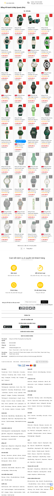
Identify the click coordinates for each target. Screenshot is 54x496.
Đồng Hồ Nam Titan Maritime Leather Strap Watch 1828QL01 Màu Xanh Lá (20, 96)
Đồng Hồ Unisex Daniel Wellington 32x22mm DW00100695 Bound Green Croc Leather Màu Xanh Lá (33, 51)
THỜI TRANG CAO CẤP (7, 384)
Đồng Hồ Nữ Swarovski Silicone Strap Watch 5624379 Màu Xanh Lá (46, 28)
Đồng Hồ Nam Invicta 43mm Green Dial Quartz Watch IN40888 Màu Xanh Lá (20, 167)
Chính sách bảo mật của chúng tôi (44, 304)
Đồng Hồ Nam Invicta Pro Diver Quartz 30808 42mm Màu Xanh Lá (46, 119)
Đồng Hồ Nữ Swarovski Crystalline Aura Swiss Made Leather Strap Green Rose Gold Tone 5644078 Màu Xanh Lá (6, 51)
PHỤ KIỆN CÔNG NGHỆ (7, 474)
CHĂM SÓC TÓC (31, 378)
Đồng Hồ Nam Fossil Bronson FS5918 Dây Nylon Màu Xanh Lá (6, 235)
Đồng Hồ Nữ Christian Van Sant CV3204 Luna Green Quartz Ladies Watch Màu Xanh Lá (20, 73)
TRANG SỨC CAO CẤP (33, 466)
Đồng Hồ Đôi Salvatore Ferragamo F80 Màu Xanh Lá (33, 28)
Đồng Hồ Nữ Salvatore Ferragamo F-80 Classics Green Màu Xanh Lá (20, 28)
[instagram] (23, 308)
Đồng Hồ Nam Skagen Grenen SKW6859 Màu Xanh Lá (20, 145)
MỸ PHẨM (30, 395)
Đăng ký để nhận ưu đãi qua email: (11, 302)
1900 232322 (39, 3)
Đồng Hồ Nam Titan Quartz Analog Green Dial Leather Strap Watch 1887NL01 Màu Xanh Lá (6, 212)
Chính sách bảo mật (25, 361)
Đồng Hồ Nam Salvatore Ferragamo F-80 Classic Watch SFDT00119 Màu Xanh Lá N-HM (20, 119)
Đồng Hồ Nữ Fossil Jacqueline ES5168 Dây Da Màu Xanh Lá (46, 190)
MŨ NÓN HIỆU (5, 452)
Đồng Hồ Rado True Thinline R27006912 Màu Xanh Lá (46, 141)
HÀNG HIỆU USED (32, 391)
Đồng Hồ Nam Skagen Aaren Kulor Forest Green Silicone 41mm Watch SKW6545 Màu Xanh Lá (33, 167)
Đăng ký (44, 302)
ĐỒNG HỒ (4, 443)
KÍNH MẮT (30, 369)
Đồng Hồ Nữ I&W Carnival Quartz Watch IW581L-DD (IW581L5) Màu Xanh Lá (6, 119)
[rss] (33, 308)
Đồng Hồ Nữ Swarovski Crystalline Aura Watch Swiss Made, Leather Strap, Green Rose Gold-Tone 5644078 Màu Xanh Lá (20, 51)
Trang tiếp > (29, 248)
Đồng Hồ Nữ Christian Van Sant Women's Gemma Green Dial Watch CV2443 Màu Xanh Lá (7, 73)
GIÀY (29, 440)
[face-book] (20, 308)
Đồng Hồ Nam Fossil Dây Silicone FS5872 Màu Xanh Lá (46, 167)
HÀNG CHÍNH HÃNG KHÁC (34, 478)
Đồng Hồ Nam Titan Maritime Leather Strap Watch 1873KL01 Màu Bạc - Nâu (46, 73)
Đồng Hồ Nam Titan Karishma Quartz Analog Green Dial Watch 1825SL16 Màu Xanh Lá (33, 190)
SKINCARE (4, 413)
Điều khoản (16, 361)
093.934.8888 (38, 2)
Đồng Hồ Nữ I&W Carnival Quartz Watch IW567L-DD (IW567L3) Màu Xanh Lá (20, 190)
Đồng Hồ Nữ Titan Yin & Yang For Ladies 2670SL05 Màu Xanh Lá (46, 235)
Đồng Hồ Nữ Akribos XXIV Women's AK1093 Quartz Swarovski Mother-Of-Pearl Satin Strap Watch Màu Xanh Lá (6, 190)
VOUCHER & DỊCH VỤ (7, 428)
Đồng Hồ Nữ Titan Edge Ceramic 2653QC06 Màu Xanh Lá (33, 96)
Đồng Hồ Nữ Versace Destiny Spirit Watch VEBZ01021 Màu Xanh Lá (6, 28)
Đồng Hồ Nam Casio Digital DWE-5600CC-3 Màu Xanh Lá (33, 141)
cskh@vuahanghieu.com (15, 347)
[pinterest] (27, 308)
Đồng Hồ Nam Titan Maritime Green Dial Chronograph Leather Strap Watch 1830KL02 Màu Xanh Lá (20, 212)
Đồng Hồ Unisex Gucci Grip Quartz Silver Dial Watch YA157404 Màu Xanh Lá (33, 235)
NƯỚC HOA (4, 484)
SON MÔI (30, 412)
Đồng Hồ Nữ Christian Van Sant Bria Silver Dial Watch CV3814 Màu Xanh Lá (33, 73)
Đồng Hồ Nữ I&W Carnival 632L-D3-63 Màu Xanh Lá (6, 167)
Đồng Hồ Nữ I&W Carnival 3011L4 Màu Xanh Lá (6, 141)
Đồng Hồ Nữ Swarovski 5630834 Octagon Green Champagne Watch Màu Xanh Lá (33, 212)
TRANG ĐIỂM (31, 422)
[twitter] (30, 308)
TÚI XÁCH (4, 369)
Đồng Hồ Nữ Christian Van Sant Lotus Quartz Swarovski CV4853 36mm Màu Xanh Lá (46, 51)
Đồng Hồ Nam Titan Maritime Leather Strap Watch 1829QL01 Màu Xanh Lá (6, 96)
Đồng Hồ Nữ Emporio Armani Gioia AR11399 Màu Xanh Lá (46, 212)
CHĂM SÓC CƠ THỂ (6, 464)
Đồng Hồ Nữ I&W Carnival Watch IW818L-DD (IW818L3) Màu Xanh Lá (20, 235)
